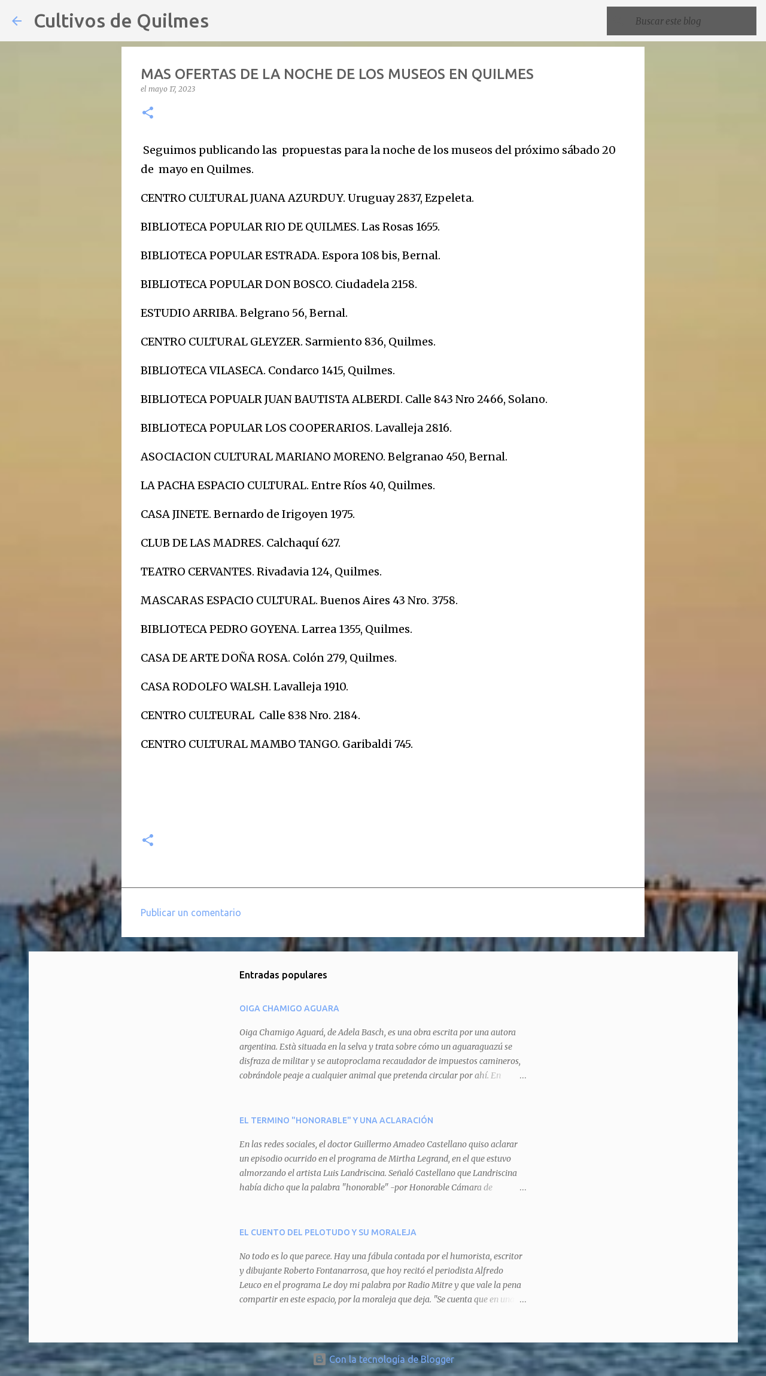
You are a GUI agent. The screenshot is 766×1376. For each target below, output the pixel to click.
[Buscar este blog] (693, 21)
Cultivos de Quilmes (121, 20)
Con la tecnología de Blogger (383, 1359)
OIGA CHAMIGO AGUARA (289, 1008)
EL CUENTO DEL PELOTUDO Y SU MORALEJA (328, 1232)
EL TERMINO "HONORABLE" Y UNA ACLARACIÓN (336, 1120)
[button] (148, 113)
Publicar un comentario (191, 912)
